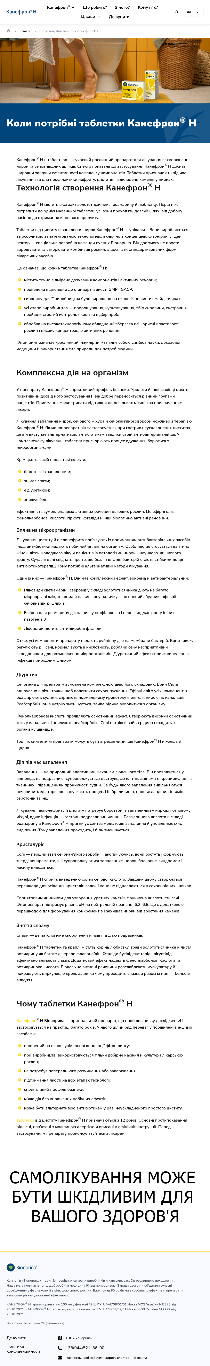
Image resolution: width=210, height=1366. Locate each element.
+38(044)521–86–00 (85, 1347)
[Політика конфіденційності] (29, 1349)
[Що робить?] (95, 7)
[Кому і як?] (148, 7)
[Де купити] (119, 16)
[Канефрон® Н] (61, 7)
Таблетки (25, 1120)
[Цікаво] (88, 16)
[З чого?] (122, 7)
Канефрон (26, 1020)
